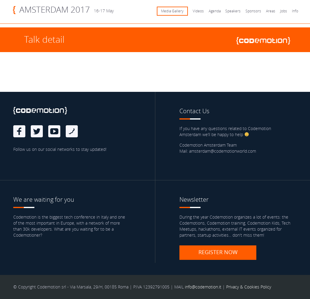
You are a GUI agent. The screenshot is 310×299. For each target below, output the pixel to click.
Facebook (19, 131)
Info (295, 11)
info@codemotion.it (203, 287)
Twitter (37, 131)
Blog (72, 131)
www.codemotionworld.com (265, 41)
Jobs (283, 11)
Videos (198, 11)
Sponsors (253, 11)
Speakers (233, 11)
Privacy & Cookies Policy (248, 287)
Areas (270, 11)
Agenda (215, 11)
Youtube (54, 131)
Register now (218, 252)
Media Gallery (172, 11)
